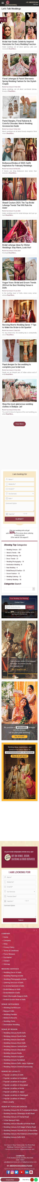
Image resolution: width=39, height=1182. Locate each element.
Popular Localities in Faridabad (15, 1078)
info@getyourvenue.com (29, 1162)
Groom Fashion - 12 (13, 573)
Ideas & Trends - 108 (13, 553)
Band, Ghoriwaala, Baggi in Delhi (15, 996)
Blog (14, 1145)
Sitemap (6, 964)
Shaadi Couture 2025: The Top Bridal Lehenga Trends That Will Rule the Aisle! (18, 205)
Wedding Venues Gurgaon (13, 1057)
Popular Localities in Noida (13, 1088)
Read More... (13, 49)
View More (20, 424)
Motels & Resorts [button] (10, 1018)
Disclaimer (7, 957)
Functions (17, 1147)
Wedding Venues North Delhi (14, 1033)
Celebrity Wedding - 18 (13, 579)
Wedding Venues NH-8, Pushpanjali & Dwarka (20, 1110)
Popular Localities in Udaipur (14, 1099)
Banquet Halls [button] (8, 1011)
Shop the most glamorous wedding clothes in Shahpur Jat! (17, 405)
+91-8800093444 (32, 2)
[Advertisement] (19, 450)
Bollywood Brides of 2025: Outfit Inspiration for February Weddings (17, 164)
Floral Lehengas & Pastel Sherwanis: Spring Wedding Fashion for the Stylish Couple (19, 81)
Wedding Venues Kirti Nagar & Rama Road (19, 1127)
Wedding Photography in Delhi (14, 979)
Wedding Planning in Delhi (13, 976)
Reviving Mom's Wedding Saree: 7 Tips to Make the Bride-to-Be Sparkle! (19, 326)
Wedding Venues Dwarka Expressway (18, 1067)
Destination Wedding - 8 (14, 565)
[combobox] (19, 494)
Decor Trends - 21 (12, 559)
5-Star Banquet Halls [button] (11, 1120)
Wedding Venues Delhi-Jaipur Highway (18, 1063)
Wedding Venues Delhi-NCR (14, 1137)
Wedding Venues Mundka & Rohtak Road (19, 1124)
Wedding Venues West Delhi (14, 1043)
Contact (6, 961)
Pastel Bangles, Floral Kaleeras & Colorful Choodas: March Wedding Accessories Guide (17, 123)
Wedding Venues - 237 (13, 550)
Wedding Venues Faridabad (14, 1060)
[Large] (19, 514)
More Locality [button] (8, 1102)
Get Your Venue (8, 87)
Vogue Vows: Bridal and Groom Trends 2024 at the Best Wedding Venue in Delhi (19, 285)
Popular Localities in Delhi (13, 1075)
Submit (19, 519)
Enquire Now (10, 1180)
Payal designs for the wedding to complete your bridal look (16, 365)
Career (30, 1147)
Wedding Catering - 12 (13, 576)
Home (5, 937)
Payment (24, 1147)
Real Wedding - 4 (11, 568)
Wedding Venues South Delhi (14, 1036)
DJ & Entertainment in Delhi (13, 986)
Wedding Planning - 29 (13, 556)
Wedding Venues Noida (12, 1053)
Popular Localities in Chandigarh (15, 1095)
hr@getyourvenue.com (27, 1149)
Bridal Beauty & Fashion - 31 (15, 570)
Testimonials (20, 1145)
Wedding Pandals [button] (10, 1014)
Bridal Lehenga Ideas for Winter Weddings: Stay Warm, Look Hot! (16, 246)
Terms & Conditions (11, 951)
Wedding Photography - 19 (15, 562)
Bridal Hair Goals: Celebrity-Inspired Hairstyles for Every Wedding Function (19, 42)
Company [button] (7, 940)
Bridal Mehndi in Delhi (11, 993)
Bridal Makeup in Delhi (11, 989)
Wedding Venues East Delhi (14, 1040)
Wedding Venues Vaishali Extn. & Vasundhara (20, 1130)
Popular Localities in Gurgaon (14, 1082)
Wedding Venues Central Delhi (15, 1046)
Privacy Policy (8, 947)
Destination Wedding (11, 1025)
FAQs (5, 944)
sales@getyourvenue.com (12, 1162)
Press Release (9, 954)
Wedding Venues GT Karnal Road (16, 1117)
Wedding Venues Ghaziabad (14, 1050)
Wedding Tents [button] (9, 1021)
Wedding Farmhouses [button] (12, 1008)
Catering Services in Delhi (13, 983)
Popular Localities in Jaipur (13, 1092)
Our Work (28, 1145)
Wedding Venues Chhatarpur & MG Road (19, 1114)
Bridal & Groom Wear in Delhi (14, 1000)
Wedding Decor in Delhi (12, 972)
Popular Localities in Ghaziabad (15, 1085)
